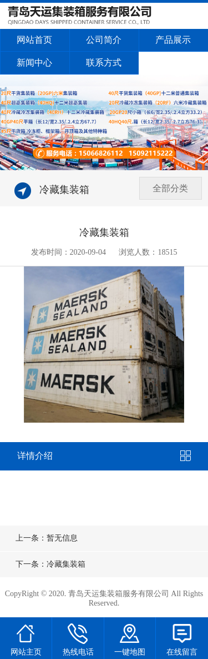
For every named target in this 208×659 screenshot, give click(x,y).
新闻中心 (34, 62)
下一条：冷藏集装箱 (50, 564)
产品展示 (173, 39)
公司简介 (103, 39)
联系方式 (103, 62)
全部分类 (170, 188)
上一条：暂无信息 (47, 538)
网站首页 (34, 39)
